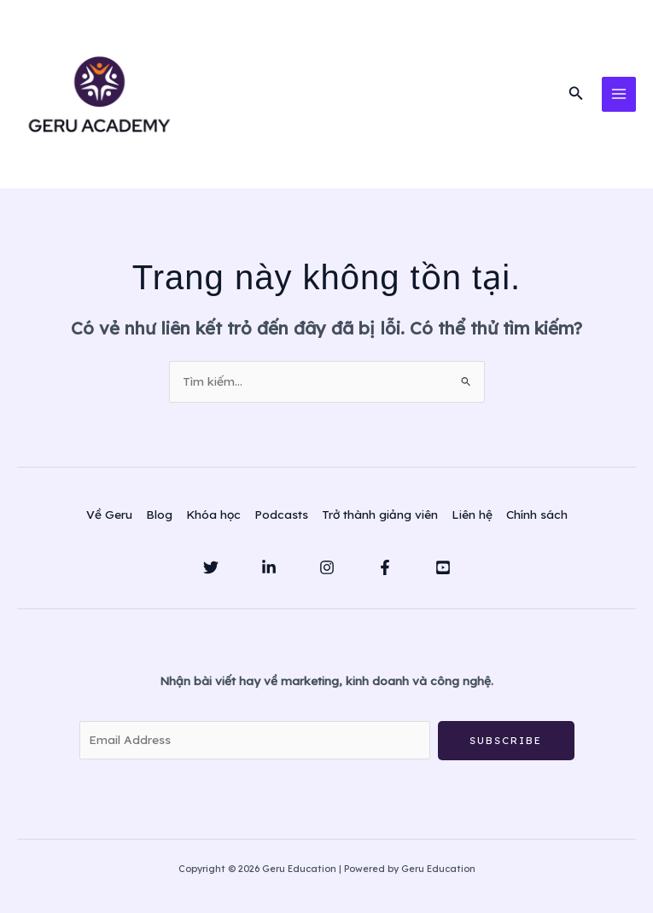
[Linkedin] (269, 572)
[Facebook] (385, 572)
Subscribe (505, 746)
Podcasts (281, 519)
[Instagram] (327, 572)
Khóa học (213, 519)
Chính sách (537, 519)
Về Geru (109, 519)
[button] (576, 97)
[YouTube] (443, 572)
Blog (159, 519)
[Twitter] (211, 572)
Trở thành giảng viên (380, 519)
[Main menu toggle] (619, 96)
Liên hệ (472, 519)
